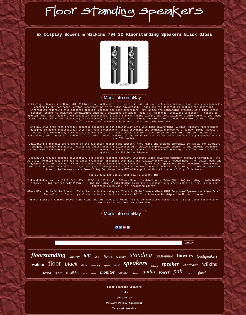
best (117, 265)
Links (124, 292)
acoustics (121, 257)
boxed (47, 273)
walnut (38, 264)
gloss (85, 274)
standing (141, 254)
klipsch (154, 266)
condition (72, 273)
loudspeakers (207, 256)
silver (84, 265)
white (97, 257)
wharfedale (190, 265)
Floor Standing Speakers (124, 287)
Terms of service (124, 308)
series (58, 273)
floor (54, 263)
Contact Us (124, 297)
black (71, 264)
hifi (87, 255)
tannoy (74, 257)
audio (148, 271)
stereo (190, 273)
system (107, 265)
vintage (123, 273)
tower (164, 272)
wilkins (209, 264)
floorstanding (48, 254)
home (108, 256)
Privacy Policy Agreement (124, 303)
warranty (95, 265)
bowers (185, 255)
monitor (107, 272)
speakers (135, 263)
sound (93, 273)
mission (135, 273)
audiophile (164, 256)
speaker (170, 264)
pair (179, 271)
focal (202, 273)
